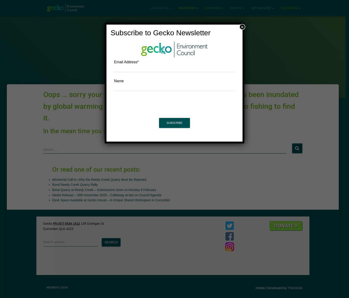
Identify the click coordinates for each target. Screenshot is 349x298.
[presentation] (174, 107)
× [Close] (242, 27)
